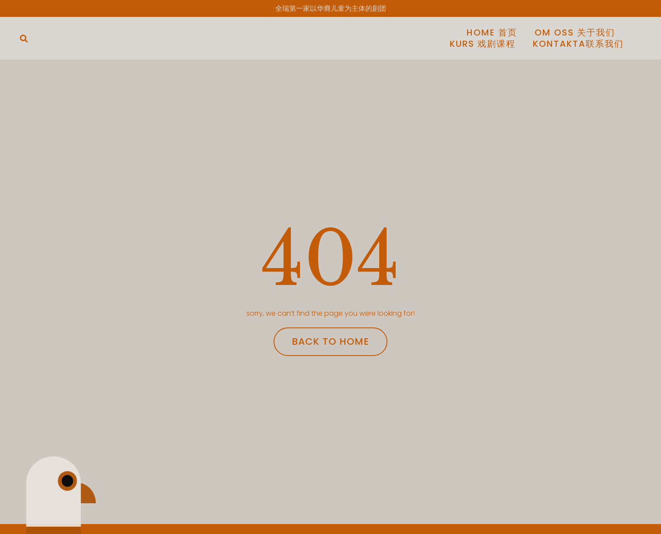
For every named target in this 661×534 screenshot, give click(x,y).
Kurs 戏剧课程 (483, 43)
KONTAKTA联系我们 (578, 43)
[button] (24, 38)
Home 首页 (492, 32)
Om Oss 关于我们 (575, 32)
